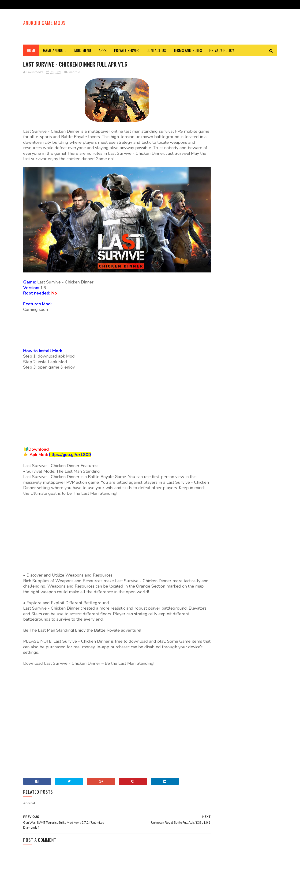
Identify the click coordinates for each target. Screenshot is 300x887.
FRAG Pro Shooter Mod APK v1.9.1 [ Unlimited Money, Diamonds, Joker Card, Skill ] (251, 148)
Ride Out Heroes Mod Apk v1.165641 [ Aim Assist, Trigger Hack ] (249, 318)
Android (74, 72)
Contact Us (156, 50)
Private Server (126, 50)
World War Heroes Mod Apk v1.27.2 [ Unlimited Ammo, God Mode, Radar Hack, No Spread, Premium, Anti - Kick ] (238, 345)
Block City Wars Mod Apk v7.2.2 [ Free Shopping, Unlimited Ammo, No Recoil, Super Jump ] (250, 200)
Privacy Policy (221, 50)
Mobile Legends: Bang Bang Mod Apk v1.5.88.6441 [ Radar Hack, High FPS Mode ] (252, 297)
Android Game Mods (44, 22)
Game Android (55, 50)
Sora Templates (46, 881)
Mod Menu (82, 50)
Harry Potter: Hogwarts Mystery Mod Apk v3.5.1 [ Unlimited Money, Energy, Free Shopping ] (249, 273)
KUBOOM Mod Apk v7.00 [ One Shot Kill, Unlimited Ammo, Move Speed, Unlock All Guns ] (252, 174)
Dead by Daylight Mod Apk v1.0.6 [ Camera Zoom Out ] (250, 368)
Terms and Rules (187, 50)
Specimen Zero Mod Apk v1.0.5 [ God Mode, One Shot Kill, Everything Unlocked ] (251, 249)
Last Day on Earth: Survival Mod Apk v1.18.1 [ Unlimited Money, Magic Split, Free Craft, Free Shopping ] (251, 226)
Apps (103, 50)
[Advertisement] (191, 27)
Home (31, 50)
